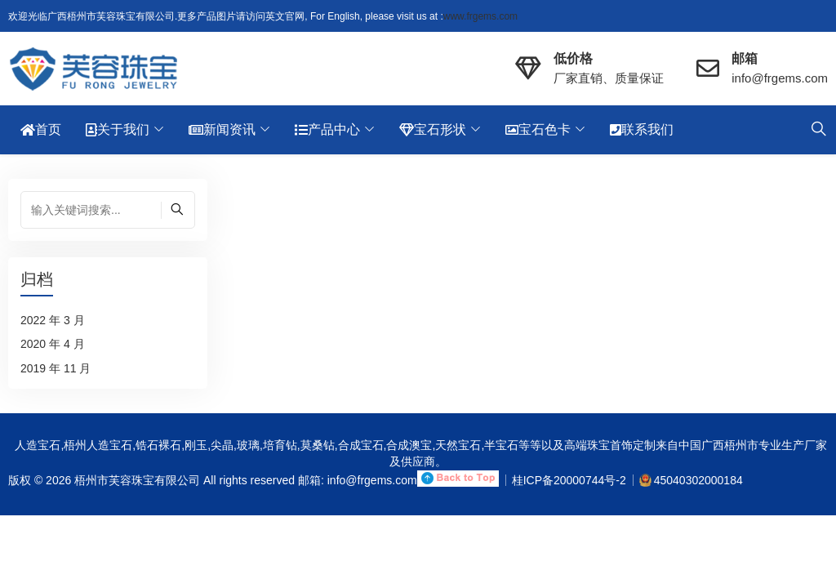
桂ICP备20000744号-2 (569, 480)
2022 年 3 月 (52, 320)
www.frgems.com (480, 16)
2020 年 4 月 (52, 343)
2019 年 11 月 (55, 368)
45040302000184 (698, 480)
